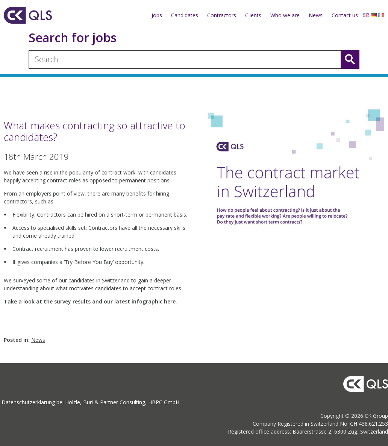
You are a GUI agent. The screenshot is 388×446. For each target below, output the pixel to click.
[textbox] (97, 241)
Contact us (345, 15)
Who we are (285, 15)
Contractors (221, 15)
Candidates (184, 15)
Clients (253, 15)
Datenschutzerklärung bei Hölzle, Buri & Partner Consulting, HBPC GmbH (90, 402)
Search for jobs (73, 37)
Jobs (157, 15)
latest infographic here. (145, 301)
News (316, 15)
